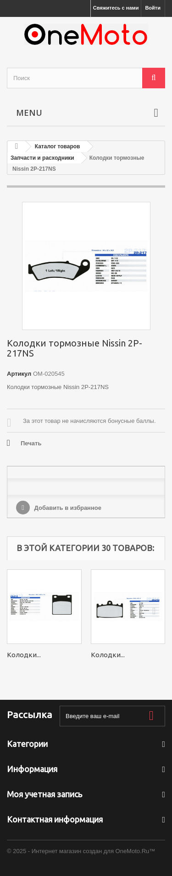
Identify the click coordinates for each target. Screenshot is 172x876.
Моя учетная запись (44, 794)
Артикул (19, 373)
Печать (31, 443)
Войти (153, 8)
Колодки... (24, 655)
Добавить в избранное (67, 507)
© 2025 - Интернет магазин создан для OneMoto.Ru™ (81, 851)
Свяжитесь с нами (116, 8)
